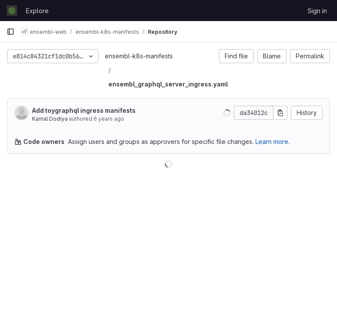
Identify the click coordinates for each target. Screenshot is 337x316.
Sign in (317, 10)
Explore (37, 10)
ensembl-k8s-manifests (139, 56)
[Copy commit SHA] (280, 113)
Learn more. (272, 141)
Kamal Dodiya (50, 118)
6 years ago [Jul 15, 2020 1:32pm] (108, 118)
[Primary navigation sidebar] (11, 32)
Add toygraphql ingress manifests (84, 110)
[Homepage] (12, 11)
